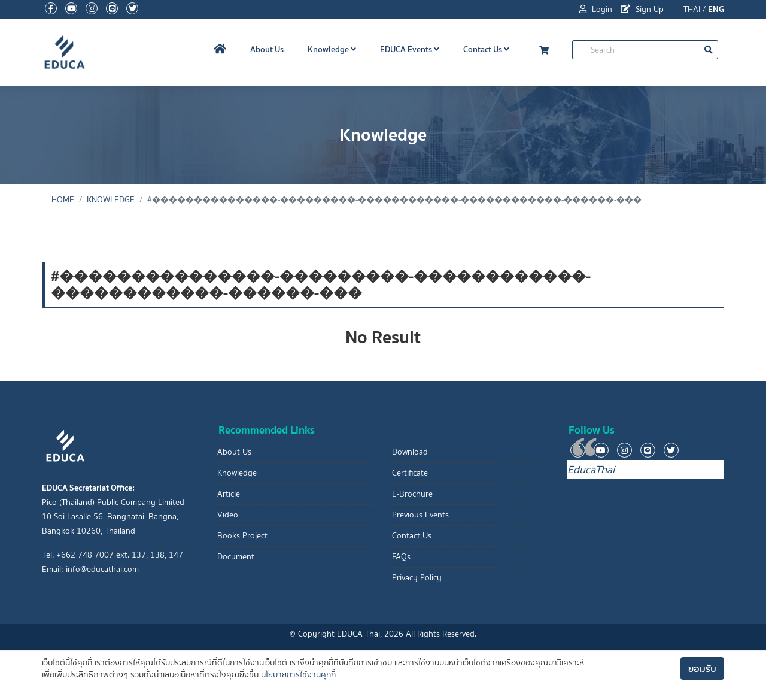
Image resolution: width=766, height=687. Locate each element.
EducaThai (591, 469)
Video (227, 515)
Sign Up (642, 9)
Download (410, 452)
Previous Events (420, 515)
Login (595, 9)
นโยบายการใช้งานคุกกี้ (298, 674)
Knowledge (332, 49)
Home (62, 199)
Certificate (410, 473)
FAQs (401, 556)
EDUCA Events (409, 49)
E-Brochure (412, 494)
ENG (716, 9)
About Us (267, 49)
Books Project (242, 535)
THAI (691, 9)
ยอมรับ (702, 668)
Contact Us (486, 49)
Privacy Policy (417, 577)
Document (235, 556)
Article (228, 494)
